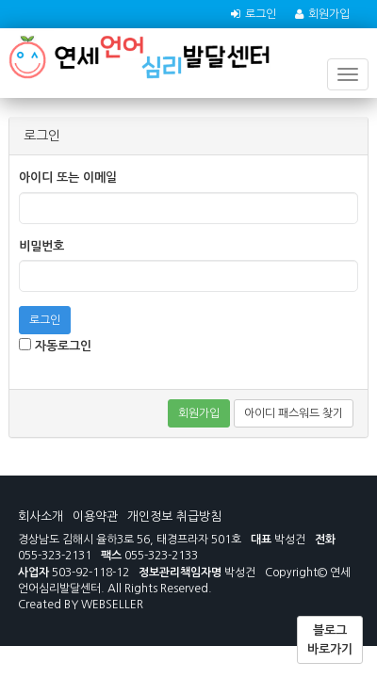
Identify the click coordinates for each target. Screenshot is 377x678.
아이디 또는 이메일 (68, 177)
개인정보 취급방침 (174, 516)
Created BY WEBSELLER (80, 604)
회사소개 (40, 516)
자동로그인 (55, 345)
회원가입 (329, 14)
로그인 (260, 14)
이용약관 (95, 516)
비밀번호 (41, 246)
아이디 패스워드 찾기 (293, 413)
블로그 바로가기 (329, 639)
